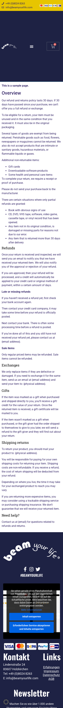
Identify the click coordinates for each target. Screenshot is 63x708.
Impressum (51, 671)
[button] (31, 46)
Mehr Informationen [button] (31, 610)
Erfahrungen (51, 667)
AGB (51, 679)
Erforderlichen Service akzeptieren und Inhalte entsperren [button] (31, 627)
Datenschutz (51, 675)
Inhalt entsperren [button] (31, 616)
